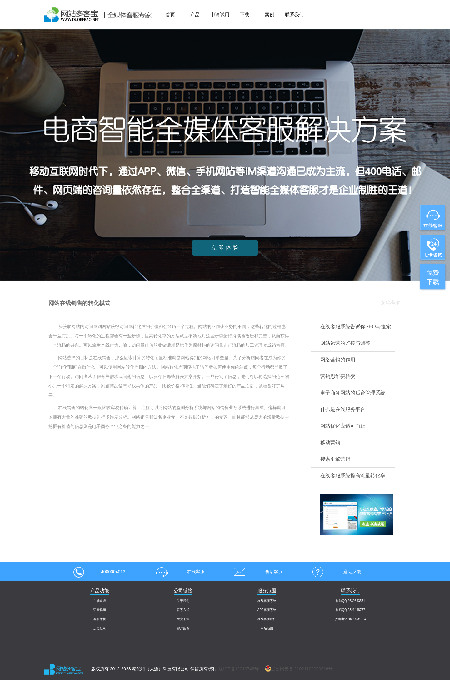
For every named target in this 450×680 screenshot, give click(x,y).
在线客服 (178, 571)
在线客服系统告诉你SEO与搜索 (355, 326)
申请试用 (220, 14)
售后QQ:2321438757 (350, 610)
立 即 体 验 (224, 248)
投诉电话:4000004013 (350, 619)
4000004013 (99, 571)
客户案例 (183, 628)
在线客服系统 (267, 601)
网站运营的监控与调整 (345, 343)
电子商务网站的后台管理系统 (352, 392)
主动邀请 (99, 601)
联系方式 (183, 610)
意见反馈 (334, 571)
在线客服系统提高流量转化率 (352, 475)
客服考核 (99, 619)
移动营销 (330, 442)
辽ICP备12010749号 (239, 668)
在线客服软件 (267, 619)
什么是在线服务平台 (342, 409)
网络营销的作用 (337, 359)
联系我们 (294, 14)
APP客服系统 (267, 610)
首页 (170, 14)
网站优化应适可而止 (342, 426)
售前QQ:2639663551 (350, 601)
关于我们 (183, 601)
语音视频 (99, 610)
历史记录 (99, 628)
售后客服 (256, 571)
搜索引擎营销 (335, 459)
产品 (195, 14)
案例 (269, 14)
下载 (244, 14)
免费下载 (183, 619)
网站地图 (267, 628)
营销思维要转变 (337, 376)
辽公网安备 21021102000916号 (296, 668)
